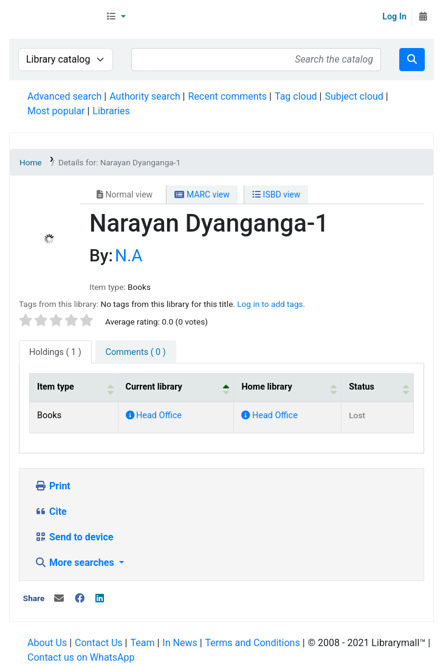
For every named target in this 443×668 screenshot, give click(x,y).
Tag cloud (296, 96)
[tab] (135, 352)
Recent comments (227, 96)
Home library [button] (266, 387)
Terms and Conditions (252, 643)
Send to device (74, 537)
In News (179, 643)
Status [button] (361, 387)
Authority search (144, 96)
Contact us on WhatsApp (80, 657)
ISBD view (276, 194)
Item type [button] (55, 387)
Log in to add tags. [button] (271, 304)
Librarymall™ (55, 17)
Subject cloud (354, 96)
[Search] (412, 59)
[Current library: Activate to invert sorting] (176, 387)
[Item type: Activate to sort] (74, 387)
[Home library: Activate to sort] (288, 387)
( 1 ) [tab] (55, 352)
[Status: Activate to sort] (378, 387)
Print (52, 486)
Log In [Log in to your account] (394, 17)
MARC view (201, 194)
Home (30, 162)
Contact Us (99, 643)
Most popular (55, 111)
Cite (51, 511)
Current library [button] (154, 387)
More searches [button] (76, 562)
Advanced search (64, 96)
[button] (116, 17)
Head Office (154, 415)
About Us (47, 643)
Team (142, 643)
